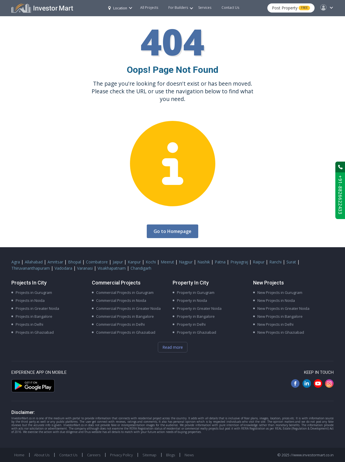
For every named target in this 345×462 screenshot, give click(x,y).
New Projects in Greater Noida (283, 308)
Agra (15, 262)
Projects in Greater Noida (37, 308)
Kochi (151, 262)
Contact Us (230, 7)
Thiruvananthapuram (30, 268)
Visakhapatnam (112, 268)
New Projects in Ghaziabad (280, 332)
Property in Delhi (191, 324)
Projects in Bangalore (34, 316)
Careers (93, 454)
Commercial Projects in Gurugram (125, 292)
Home (19, 454)
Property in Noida (192, 300)
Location (117, 8)
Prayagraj (239, 262)
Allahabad (34, 262)
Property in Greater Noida (199, 308)
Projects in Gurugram (34, 292)
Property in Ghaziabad (196, 332)
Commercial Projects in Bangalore (125, 316)
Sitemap (149, 454)
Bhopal (74, 262)
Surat (291, 262)
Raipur (259, 262)
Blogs (170, 454)
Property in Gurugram (195, 292)
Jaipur (118, 262)
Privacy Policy (121, 454)
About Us (41, 454)
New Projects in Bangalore (280, 316)
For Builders (180, 7)
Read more (172, 347)
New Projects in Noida (276, 300)
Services (204, 7)
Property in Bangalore (196, 316)
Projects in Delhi (29, 324)
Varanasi (85, 268)
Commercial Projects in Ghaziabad (125, 332)
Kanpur (134, 262)
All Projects (149, 7)
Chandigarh (141, 268)
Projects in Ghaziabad (35, 332)
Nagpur (186, 262)
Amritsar (55, 262)
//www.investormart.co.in (312, 454)
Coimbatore (97, 262)
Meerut (167, 262)
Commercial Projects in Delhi (120, 324)
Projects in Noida (30, 300)
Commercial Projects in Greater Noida (128, 308)
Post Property (291, 8)
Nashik (203, 262)
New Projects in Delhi (275, 324)
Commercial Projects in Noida (121, 300)
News (189, 454)
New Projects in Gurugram (279, 292)
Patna (220, 262)
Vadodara (63, 268)
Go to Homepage (172, 231)
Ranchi (275, 262)
